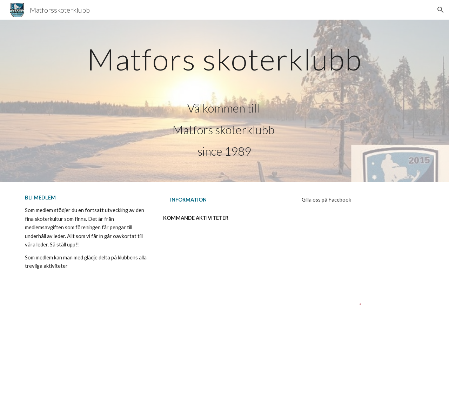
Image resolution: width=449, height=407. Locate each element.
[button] (440, 9)
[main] (224, 101)
